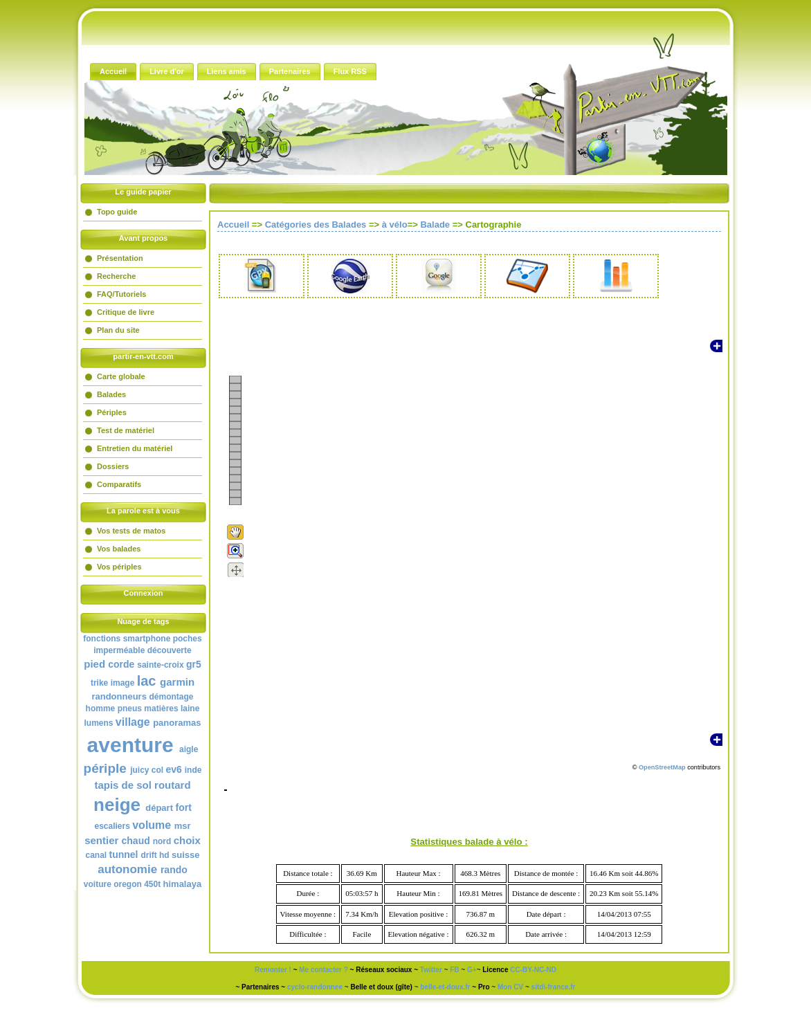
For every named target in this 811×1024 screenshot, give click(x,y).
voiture (97, 884)
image (123, 683)
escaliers (111, 826)
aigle (188, 749)
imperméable (119, 650)
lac (146, 680)
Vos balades (118, 549)
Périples (112, 412)
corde (121, 664)
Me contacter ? (323, 969)
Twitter (431, 969)
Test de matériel (125, 430)
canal (96, 855)
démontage (171, 697)
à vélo (395, 224)
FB (454, 969)
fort (184, 807)
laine (190, 708)
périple (105, 768)
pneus (130, 708)
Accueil (233, 224)
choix (187, 840)
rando (174, 869)
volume (151, 825)
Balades (111, 394)
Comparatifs (119, 484)
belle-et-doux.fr (445, 987)
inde (193, 770)
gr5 (193, 664)
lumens (98, 723)
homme (101, 708)
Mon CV (510, 987)
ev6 (174, 769)
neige (116, 804)
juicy (139, 770)
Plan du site (118, 330)
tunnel (123, 854)
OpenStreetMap (662, 767)
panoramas (177, 722)
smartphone (147, 638)
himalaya (182, 884)
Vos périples (119, 567)
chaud (136, 840)
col (157, 770)
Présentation (120, 258)
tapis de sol (123, 785)
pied (94, 664)
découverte (169, 650)
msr (182, 826)
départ (159, 808)
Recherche (116, 276)
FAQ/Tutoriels (121, 294)
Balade (435, 224)
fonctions (101, 638)
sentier (101, 840)
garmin (177, 682)
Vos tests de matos (131, 531)
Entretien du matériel (134, 448)
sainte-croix (160, 665)
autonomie (127, 869)
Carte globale (121, 376)
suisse (185, 855)
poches (187, 638)
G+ (472, 969)
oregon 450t (137, 884)
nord (162, 841)
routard (172, 785)
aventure (130, 744)
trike (99, 683)
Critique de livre (125, 312)
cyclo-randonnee (315, 987)
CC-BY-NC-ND (533, 969)
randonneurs (118, 696)
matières (161, 708)
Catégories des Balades (316, 224)
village (133, 722)
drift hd (154, 855)
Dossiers (113, 466)
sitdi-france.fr (553, 987)
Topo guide (117, 212)
